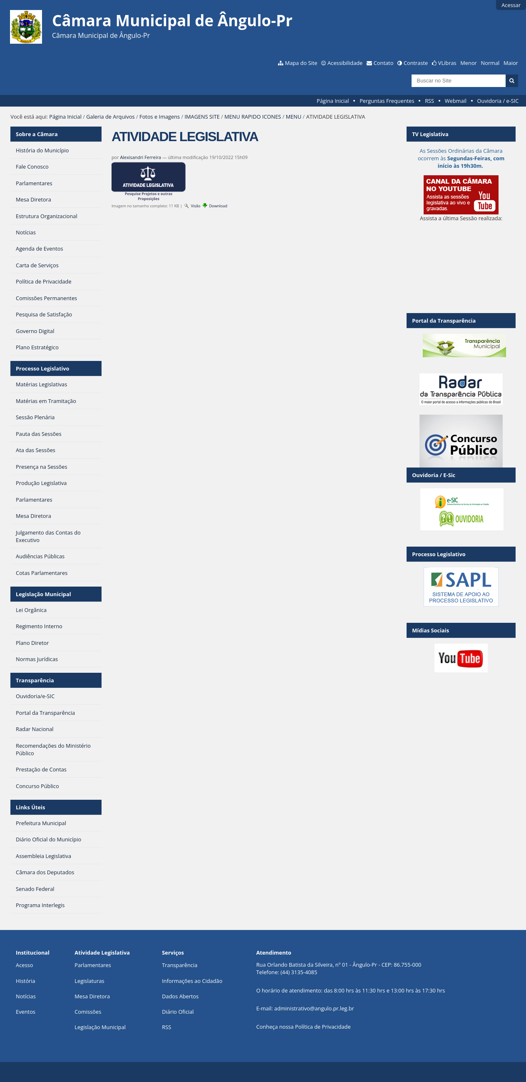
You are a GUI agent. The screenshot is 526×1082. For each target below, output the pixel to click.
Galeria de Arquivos (110, 116)
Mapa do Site (301, 63)
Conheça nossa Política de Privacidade (303, 1026)
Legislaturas (89, 981)
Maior (511, 63)
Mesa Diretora (92, 996)
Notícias (26, 996)
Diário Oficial (178, 1011)
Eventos (25, 1011)
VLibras (447, 63)
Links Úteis (30, 807)
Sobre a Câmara (37, 134)
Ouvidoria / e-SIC (498, 100)
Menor (468, 63)
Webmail (455, 100)
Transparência (35, 680)
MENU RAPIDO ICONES (252, 116)
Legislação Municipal (43, 594)
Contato (384, 63)
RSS (429, 100)
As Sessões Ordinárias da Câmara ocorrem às (461, 158)
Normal (490, 63)
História (25, 981)
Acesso (24, 965)
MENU (294, 116)
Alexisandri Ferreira (140, 157)
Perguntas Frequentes (387, 100)
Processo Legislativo (42, 368)
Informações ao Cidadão (192, 981)
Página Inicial (333, 100)
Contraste (416, 63)
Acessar (511, 5)
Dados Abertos (180, 996)
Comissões (87, 1011)
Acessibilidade (345, 63)
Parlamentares (92, 965)
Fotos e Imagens (159, 116)
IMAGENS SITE (202, 116)
